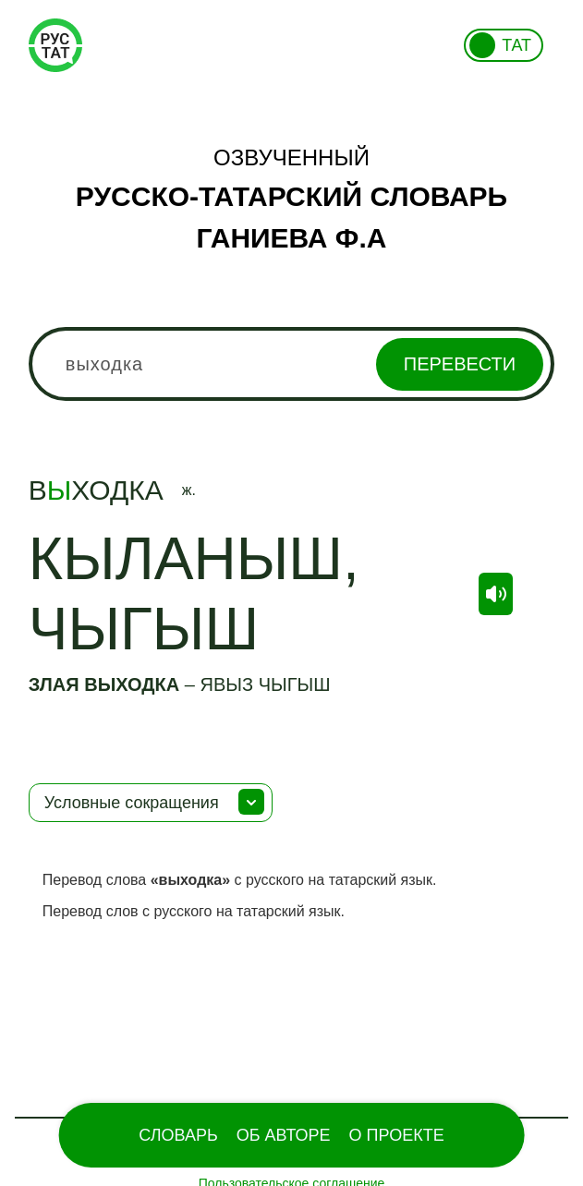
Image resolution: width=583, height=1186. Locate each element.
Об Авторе (284, 1135)
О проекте (396, 1135)
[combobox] (291, 364)
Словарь (178, 1135)
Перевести (460, 364)
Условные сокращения (131, 802)
